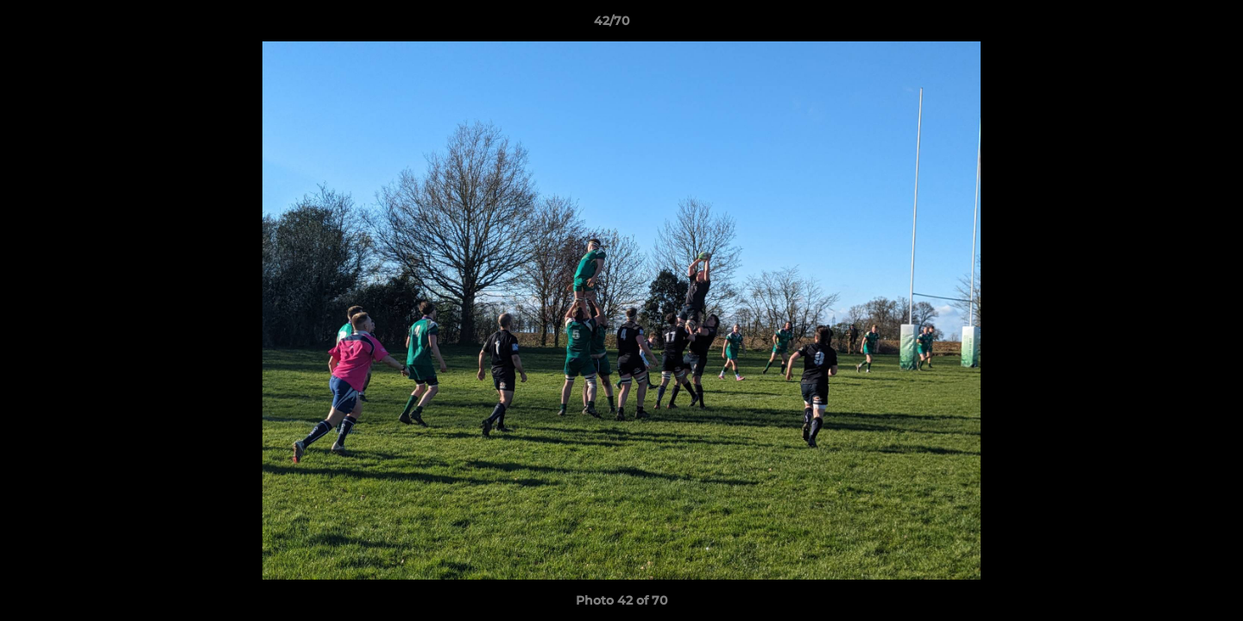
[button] (1170, 25)
